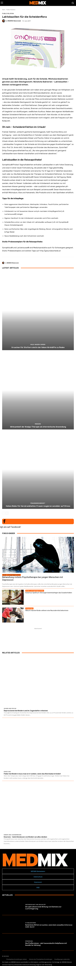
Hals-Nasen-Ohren (37, 344)
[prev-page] (3, 513)
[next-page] (7, 513)
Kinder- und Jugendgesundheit (11, 575)
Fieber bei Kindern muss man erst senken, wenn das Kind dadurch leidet (32, 774)
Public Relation (10, 10)
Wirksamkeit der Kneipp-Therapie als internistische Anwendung (38, 427)
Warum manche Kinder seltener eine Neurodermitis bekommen (46, 610)
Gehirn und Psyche (10, 708)
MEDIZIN (38, 424)
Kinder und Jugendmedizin (12, 834)
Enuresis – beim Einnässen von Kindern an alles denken (25, 837)
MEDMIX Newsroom (14, 21)
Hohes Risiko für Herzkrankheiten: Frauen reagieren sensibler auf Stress (38, 506)
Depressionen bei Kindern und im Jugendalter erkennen (26, 711)
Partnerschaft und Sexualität (35, 904)
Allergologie (29, 608)
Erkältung (7, 771)
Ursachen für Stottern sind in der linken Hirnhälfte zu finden (38, 347)
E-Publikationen (30, 922)
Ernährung (29, 941)
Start (3, 10)
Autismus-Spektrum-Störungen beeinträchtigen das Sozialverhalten (48, 593)
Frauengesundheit (37, 503)
